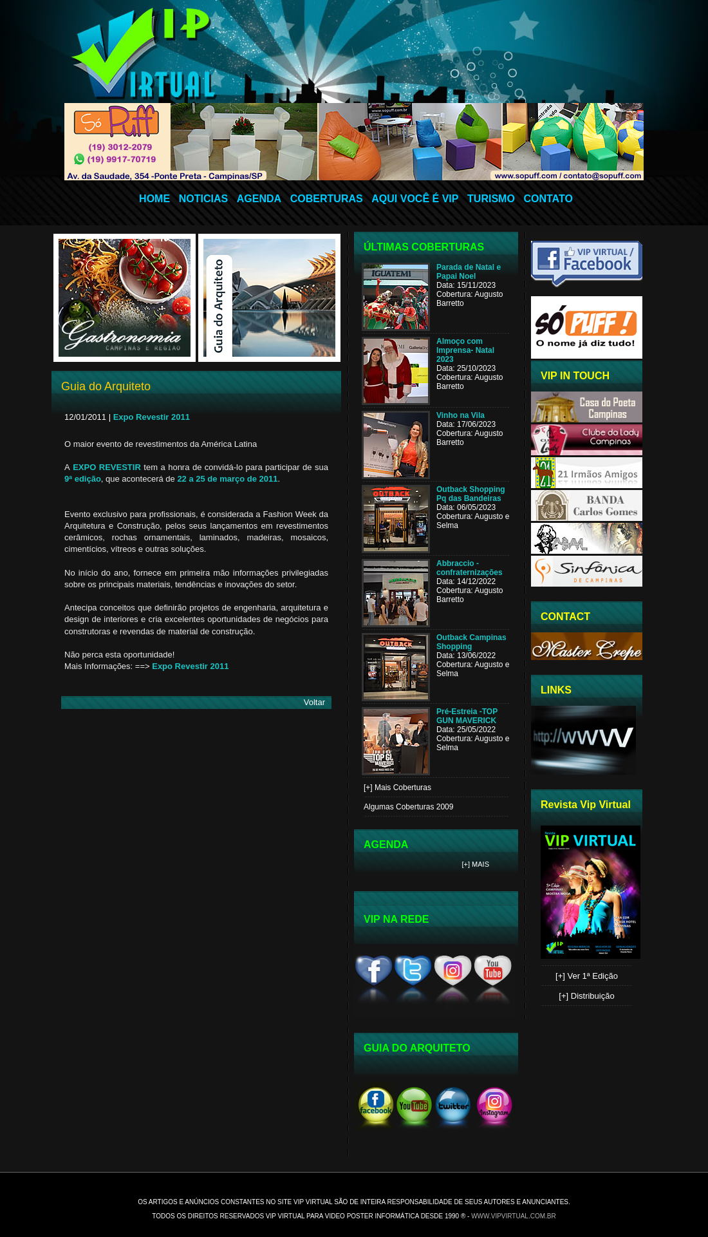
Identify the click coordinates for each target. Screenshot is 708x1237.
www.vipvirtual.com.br (513, 1216)
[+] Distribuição (586, 996)
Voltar (314, 702)
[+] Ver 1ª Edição (586, 976)
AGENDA (259, 198)
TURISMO (491, 198)
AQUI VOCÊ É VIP (414, 198)
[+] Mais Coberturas (397, 787)
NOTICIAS (203, 198)
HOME (154, 198)
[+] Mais (476, 864)
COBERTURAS (326, 198)
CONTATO (547, 198)
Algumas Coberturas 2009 (408, 806)
